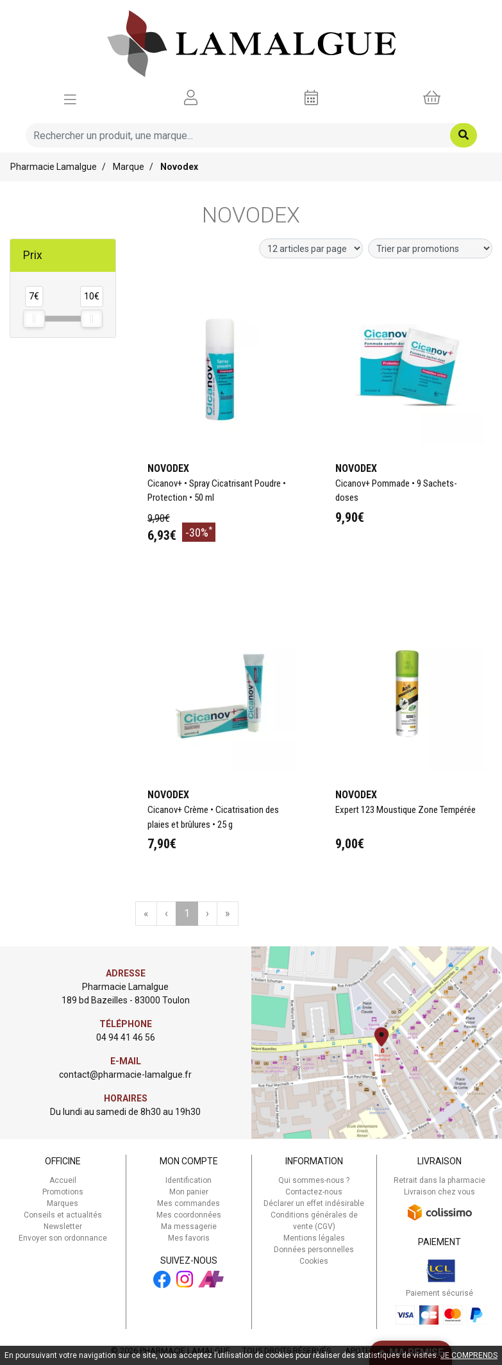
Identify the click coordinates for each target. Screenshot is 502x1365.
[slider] (34, 319)
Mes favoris (189, 1238)
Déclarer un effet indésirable (314, 1203)
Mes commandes (188, 1203)
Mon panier (188, 1191)
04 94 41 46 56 (125, 1037)
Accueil (62, 1180)
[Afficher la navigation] (70, 98)
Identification (188, 1180)
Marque (128, 167)
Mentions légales (314, 1238)
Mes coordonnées (188, 1214)
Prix (32, 255)
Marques (62, 1203)
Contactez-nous (313, 1191)
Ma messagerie (189, 1226)
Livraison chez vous (439, 1191)
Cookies (313, 1261)
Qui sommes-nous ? (313, 1180)
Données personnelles (314, 1249)
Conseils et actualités (63, 1214)
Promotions (62, 1191)
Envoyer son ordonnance (63, 1238)
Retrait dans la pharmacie (439, 1180)
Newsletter (63, 1226)
